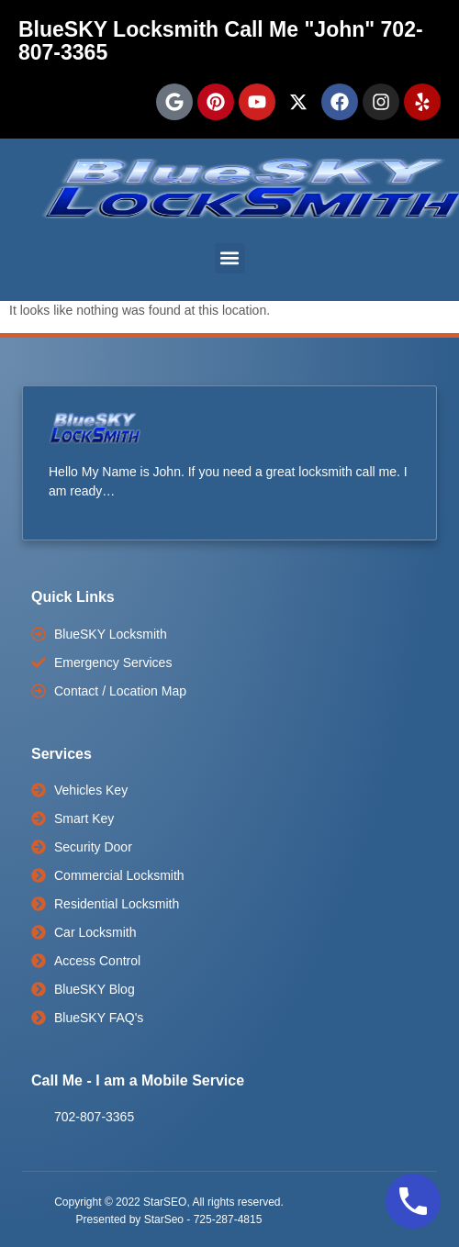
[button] (230, 258)
